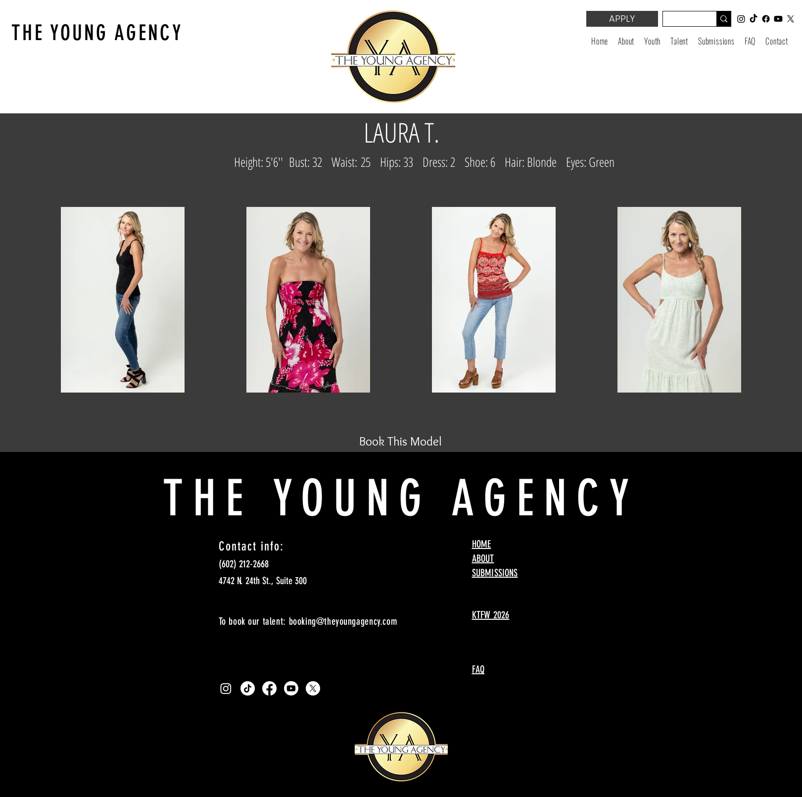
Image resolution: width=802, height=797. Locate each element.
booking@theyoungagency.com (343, 621)
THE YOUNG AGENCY (97, 33)
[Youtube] (291, 688)
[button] (652, 41)
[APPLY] (622, 19)
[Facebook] (269, 688)
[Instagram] (226, 688)
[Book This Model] (400, 441)
